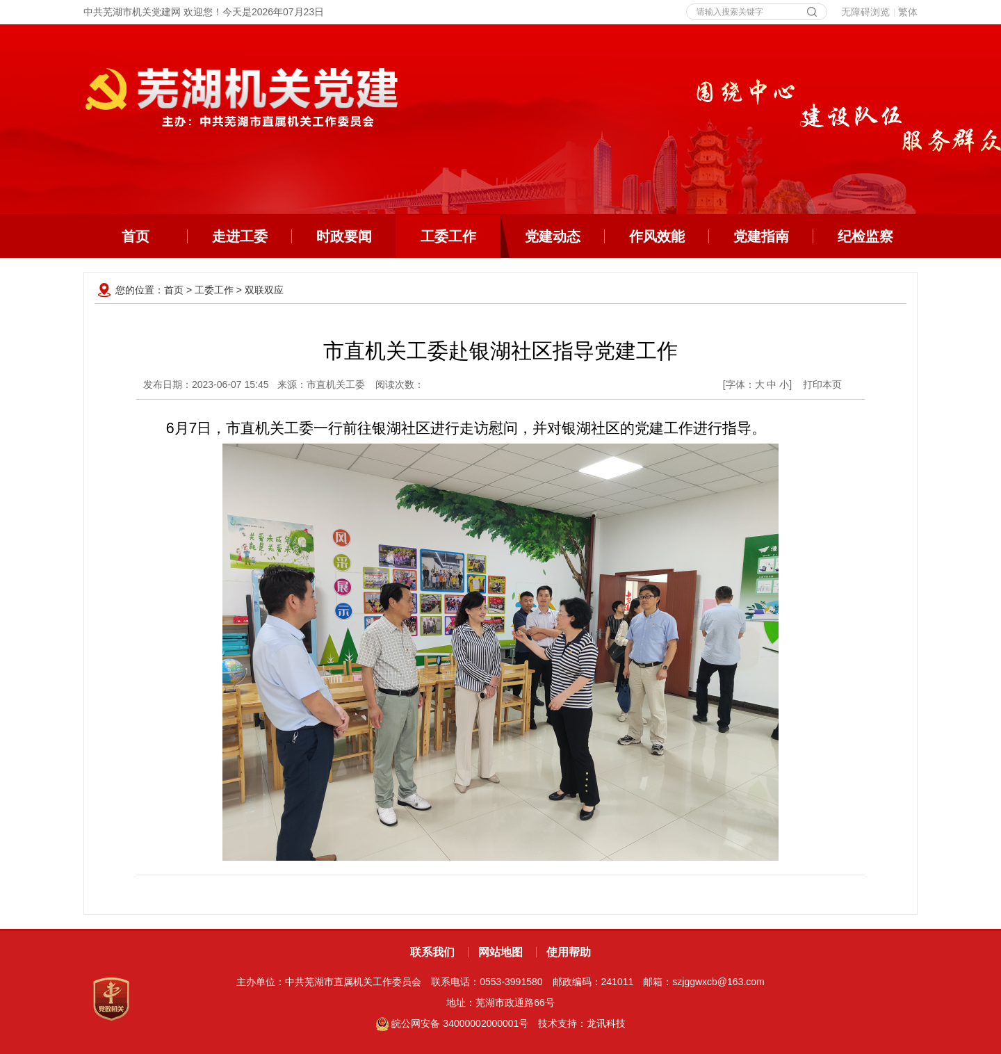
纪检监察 (865, 236)
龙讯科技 (606, 1023)
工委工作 (461, 236)
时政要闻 (344, 236)
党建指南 (761, 236)
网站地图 (500, 952)
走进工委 (240, 236)
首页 (135, 236)
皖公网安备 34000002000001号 (452, 1023)
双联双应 (264, 289)
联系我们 (432, 952)
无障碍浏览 (865, 11)
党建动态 (552, 236)
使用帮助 (568, 952)
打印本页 (822, 384)
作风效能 (657, 236)
